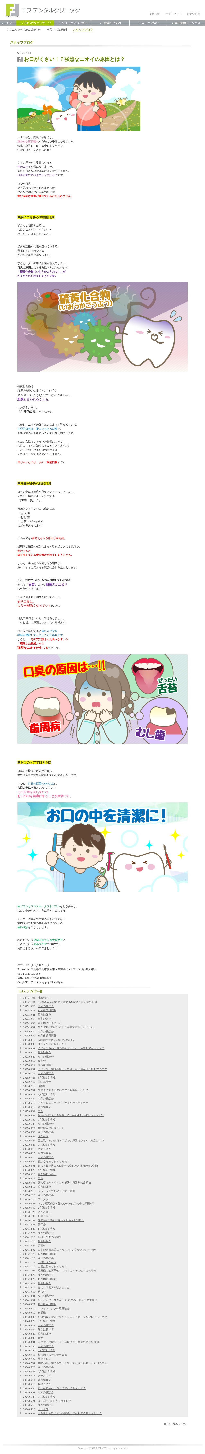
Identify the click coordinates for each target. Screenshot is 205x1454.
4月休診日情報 (46, 1170)
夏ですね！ (44, 1358)
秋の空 (42, 1291)
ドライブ (43, 1136)
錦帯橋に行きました (50, 1023)
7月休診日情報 (46, 1094)
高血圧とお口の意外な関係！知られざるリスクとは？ (70, 1413)
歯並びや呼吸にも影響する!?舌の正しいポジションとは (71, 1115)
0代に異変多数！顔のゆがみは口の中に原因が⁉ (66, 1203)
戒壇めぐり (44, 997)
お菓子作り (44, 1216)
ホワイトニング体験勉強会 (54, 1308)
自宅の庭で (44, 1018)
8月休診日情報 (46, 1077)
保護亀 (42, 1086)
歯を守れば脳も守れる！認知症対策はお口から (66, 1027)
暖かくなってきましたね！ (54, 1161)
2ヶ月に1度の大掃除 (50, 1237)
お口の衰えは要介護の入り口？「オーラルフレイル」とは (72, 1317)
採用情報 (154, 14)
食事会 (42, 1060)
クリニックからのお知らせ (23, 29)
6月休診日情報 (46, 1119)
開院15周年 (44, 1081)
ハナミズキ (44, 1149)
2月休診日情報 (46, 1207)
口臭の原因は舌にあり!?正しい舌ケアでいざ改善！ (68, 1249)
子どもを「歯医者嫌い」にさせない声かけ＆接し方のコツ (72, 1069)
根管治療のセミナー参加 (52, 1354)
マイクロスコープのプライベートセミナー (63, 1102)
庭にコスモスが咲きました (54, 1287)
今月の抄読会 (46, 1006)
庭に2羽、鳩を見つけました (54, 1400)
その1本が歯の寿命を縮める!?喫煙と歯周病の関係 (67, 1002)
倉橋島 (42, 1312)
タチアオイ (44, 1375)
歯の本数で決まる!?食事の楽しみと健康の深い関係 (68, 1165)
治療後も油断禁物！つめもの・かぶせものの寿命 (67, 1270)
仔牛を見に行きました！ (52, 1044)
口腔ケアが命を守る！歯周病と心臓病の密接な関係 (68, 1342)
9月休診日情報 (46, 1321)
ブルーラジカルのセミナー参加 (56, 1191)
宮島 (40, 1111)
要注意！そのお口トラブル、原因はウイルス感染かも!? (71, 1140)
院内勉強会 (44, 1014)
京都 (40, 1337)
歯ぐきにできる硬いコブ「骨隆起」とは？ (63, 1090)
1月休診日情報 (46, 1228)
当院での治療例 (57, 29)
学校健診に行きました (51, 1128)
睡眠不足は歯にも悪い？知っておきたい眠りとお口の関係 (72, 1363)
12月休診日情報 (47, 1254)
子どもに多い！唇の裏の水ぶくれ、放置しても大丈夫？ (71, 1048)
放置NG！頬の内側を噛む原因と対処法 (61, 1220)
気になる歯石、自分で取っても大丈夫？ (62, 1388)
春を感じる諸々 (47, 1174)
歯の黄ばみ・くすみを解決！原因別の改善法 (64, 1182)
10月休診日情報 (47, 1035)
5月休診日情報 (46, 1144)
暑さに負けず (46, 1329)
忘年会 (42, 1224)
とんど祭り (44, 1212)
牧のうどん (44, 1384)
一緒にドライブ (47, 1262)
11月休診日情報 (47, 1010)
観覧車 (42, 1245)
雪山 (40, 1178)
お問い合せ (193, 14)
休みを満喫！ (46, 1065)
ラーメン (43, 1199)
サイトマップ (173, 14)
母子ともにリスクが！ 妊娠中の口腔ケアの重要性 (67, 1300)
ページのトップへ (178, 1424)
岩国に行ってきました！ (52, 1266)
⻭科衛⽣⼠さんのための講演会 (56, 1040)
